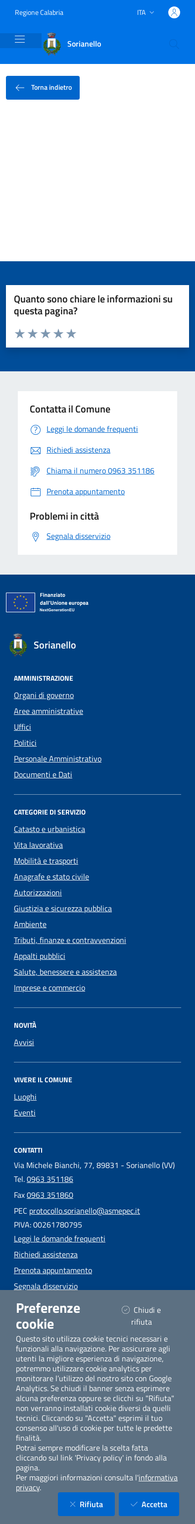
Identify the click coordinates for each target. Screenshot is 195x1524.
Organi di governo (44, 695)
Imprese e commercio (49, 988)
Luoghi (25, 1097)
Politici (25, 743)
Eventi (25, 1112)
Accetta (155, 1504)
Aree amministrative (48, 711)
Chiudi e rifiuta (149, 1316)
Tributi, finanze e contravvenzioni (70, 940)
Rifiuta (92, 1504)
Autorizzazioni (38, 892)
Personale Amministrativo (57, 758)
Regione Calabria (39, 12)
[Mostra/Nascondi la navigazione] (20, 39)
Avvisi (24, 1042)
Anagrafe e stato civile (51, 876)
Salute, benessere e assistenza (65, 972)
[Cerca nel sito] (174, 44)
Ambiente (30, 924)
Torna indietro (43, 88)
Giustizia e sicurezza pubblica (63, 908)
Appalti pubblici (39, 956)
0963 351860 (50, 1195)
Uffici (22, 727)
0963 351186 (50, 1179)
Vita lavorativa (38, 845)
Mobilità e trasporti (46, 861)
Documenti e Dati (43, 774)
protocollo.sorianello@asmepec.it (84, 1211)
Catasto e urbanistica (49, 829)
